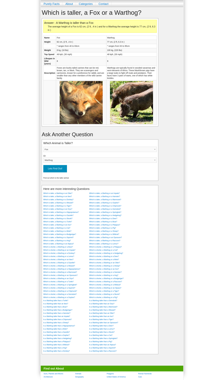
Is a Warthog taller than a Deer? (101, 326)
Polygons (110, 374)
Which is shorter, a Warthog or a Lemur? (58, 256)
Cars (140, 377)
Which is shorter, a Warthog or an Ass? (104, 269)
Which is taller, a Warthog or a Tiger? (57, 206)
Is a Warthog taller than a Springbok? (103, 338)
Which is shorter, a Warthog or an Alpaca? (105, 288)
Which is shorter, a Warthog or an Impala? (59, 250)
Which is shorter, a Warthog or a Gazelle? (59, 263)
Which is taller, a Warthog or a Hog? (57, 241)
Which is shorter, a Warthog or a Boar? (58, 247)
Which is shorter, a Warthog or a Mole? (104, 260)
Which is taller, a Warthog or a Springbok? (105, 212)
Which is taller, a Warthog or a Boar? (103, 222)
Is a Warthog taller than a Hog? (55, 348)
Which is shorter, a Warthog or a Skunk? (104, 294)
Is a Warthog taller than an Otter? (102, 313)
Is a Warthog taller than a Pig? (100, 342)
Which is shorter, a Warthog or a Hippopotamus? (61, 269)
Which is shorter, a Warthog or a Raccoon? (105, 282)
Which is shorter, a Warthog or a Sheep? (104, 266)
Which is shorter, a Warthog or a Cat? (103, 250)
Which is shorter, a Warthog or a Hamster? (105, 272)
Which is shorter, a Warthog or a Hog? (103, 275)
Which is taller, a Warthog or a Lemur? (103, 244)
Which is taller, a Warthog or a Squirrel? (58, 237)
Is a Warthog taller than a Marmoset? (103, 307)
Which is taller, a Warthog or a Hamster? (104, 196)
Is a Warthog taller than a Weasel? (102, 310)
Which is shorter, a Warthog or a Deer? (104, 256)
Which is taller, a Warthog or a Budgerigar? (59, 234)
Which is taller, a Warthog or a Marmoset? (105, 200)
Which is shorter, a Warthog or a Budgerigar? (106, 278)
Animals (78, 374)
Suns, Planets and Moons (53, 374)
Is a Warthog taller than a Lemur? (102, 329)
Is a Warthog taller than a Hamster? (56, 313)
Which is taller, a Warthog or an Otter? (57, 193)
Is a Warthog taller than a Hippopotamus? (59, 326)
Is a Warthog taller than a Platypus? (57, 342)
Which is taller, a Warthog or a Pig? (102, 228)
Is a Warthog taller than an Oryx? (101, 304)
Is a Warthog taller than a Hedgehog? (57, 338)
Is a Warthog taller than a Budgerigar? (57, 310)
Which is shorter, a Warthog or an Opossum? (60, 275)
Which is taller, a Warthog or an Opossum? (105, 237)
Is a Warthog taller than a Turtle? (55, 301)
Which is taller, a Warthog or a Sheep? (103, 231)
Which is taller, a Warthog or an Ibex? (57, 196)
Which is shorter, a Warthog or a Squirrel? (59, 288)
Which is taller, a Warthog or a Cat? (56, 228)
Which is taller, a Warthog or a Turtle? (57, 222)
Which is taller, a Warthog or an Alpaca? (58, 244)
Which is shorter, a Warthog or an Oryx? (58, 278)
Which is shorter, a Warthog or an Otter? (104, 263)
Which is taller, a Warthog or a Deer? (103, 219)
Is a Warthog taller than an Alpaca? (102, 345)
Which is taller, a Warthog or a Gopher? (104, 203)
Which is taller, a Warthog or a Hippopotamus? (61, 212)
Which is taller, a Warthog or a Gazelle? (58, 215)
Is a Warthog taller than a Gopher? (56, 335)
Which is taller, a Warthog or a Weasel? (58, 203)
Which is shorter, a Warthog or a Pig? (103, 297)
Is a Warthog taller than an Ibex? (55, 304)
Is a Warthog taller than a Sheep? (56, 323)
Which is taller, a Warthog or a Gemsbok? (105, 209)
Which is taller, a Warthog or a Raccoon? (104, 241)
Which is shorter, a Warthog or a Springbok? (60, 285)
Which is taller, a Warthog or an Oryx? (57, 209)
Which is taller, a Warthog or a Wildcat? (104, 234)
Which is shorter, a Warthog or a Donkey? (59, 253)
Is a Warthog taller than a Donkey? (56, 351)
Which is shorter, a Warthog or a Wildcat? (105, 285)
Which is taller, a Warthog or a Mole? (57, 231)
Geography (79, 377)
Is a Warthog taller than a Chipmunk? (57, 319)
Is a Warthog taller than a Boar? (55, 307)
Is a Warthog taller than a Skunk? (102, 332)
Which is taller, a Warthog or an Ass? (57, 225)
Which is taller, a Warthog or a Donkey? (58, 200)
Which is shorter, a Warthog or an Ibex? (58, 260)
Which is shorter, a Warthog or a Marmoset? (60, 272)
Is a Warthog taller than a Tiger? (101, 319)
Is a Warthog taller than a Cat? (100, 335)
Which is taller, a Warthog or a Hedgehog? (105, 215)
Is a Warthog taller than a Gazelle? (56, 332)
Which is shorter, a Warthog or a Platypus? (105, 247)
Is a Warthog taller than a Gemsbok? (103, 301)
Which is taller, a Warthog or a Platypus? (104, 225)
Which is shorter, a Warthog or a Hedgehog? (106, 253)
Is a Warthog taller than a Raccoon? (103, 351)
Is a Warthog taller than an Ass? (101, 316)
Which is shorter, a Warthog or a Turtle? (58, 282)
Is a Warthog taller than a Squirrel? (102, 348)
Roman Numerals (145, 374)
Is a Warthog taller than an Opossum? (103, 323)
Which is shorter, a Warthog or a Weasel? (59, 266)
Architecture (48, 377)
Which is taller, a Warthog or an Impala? (104, 193)
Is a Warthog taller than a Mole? (55, 329)
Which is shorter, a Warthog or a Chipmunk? (60, 291)
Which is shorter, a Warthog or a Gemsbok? (60, 294)
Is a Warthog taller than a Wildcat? (56, 345)
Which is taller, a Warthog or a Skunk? (57, 219)
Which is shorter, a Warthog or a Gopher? (59, 297)
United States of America (116, 377)
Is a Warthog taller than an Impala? (56, 316)
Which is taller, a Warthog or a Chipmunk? (105, 206)
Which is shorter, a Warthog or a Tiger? (104, 291)
